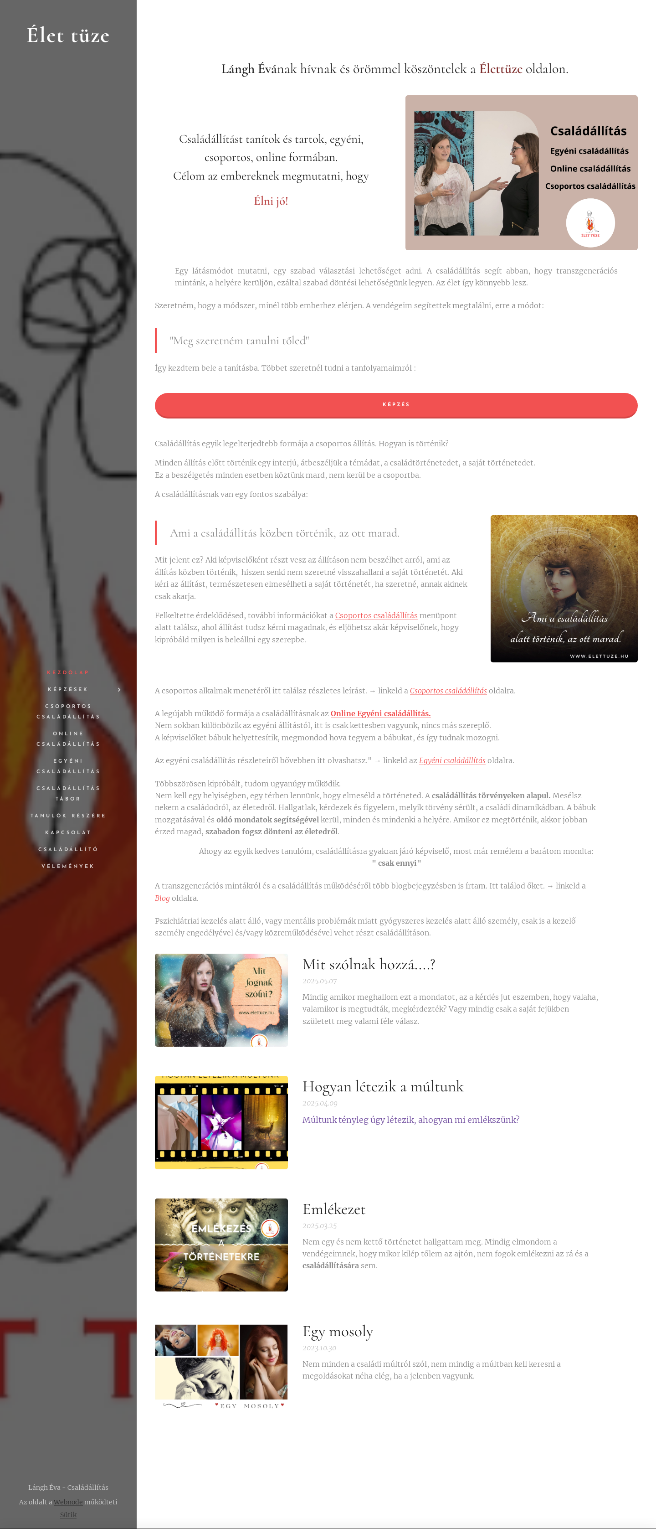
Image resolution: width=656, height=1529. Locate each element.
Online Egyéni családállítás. (381, 713)
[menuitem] (68, 673)
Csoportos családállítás (376, 615)
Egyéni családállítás (452, 760)
